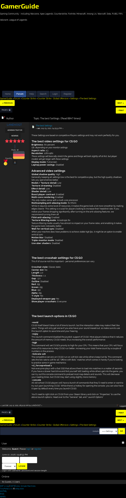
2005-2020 (19, 489)
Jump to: (96, 431)
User (4, 443)
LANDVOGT (14, 124)
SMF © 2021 (15, 486)
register (37, 449)
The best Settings (44, 125)
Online (5, 476)
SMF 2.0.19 (4, 486)
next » (120, 103)
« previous (7, 103)
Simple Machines (28, 486)
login (28, 449)
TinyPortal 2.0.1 (6, 489)
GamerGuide (20, 6)
